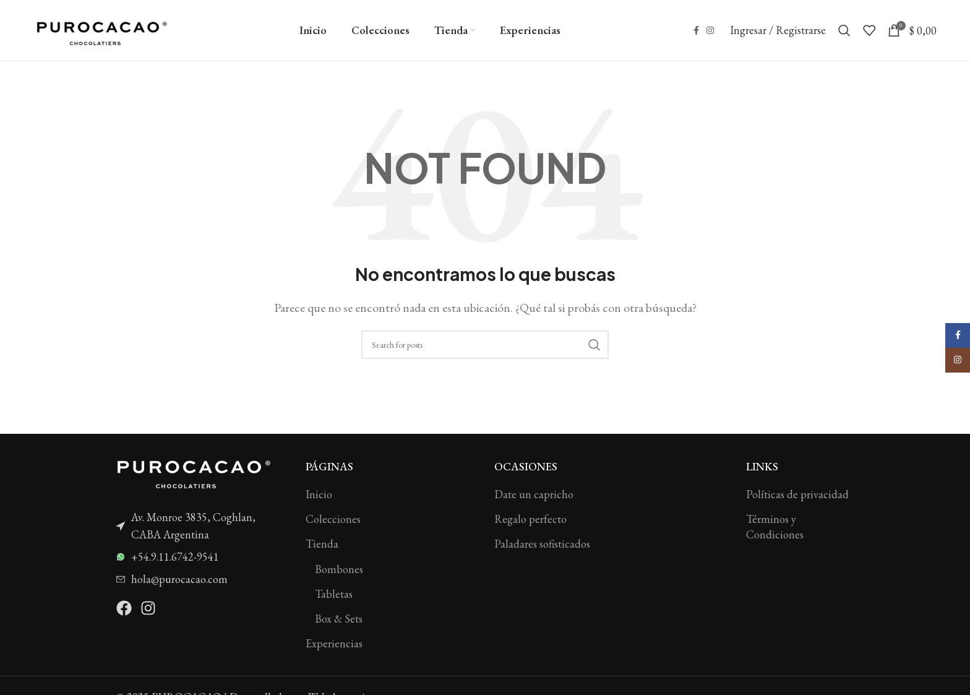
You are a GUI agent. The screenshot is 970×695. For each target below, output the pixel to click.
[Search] (844, 31)
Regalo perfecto (530, 520)
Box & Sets (339, 620)
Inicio (319, 495)
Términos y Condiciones (775, 528)
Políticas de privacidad (797, 495)
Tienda (322, 545)
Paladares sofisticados (542, 545)
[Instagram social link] (710, 31)
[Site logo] (101, 29)
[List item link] (201, 527)
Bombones (339, 570)
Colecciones (333, 520)
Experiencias (334, 644)
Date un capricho (533, 495)
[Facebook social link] (696, 31)
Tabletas (334, 594)
